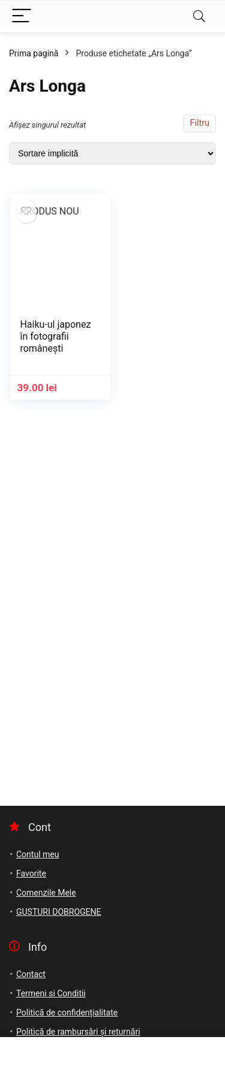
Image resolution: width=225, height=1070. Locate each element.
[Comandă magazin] (112, 153)
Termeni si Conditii (51, 993)
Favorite (31, 873)
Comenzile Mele (46, 892)
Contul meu (37, 854)
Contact (31, 974)
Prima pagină (33, 53)
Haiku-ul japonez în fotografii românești (55, 336)
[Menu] (21, 16)
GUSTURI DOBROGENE (58, 912)
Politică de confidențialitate (67, 1012)
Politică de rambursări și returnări (78, 1031)
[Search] (199, 16)
